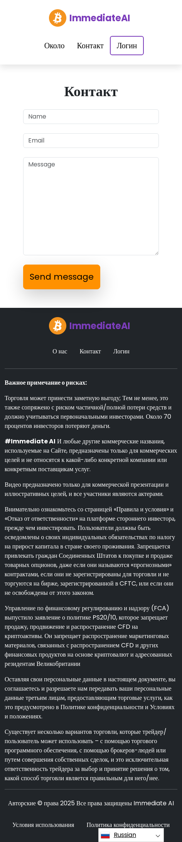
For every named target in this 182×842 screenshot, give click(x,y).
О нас (59, 351)
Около (54, 45)
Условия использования (43, 824)
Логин (127, 45)
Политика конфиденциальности (128, 824)
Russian (118, 835)
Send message (62, 277)
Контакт (90, 45)
